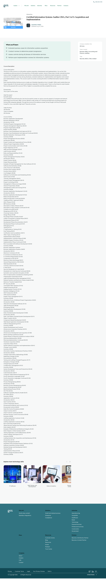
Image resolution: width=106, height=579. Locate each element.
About (20, 556)
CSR (20, 561)
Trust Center (48, 550)
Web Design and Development (32, 487)
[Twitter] (90, 572)
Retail (73, 521)
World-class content (24, 514)
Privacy (10, 572)
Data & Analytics (51, 486)
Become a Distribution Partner (80, 538)
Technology (75, 523)
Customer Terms (19, 572)
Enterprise (48, 516)
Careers (21, 559)
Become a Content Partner (79, 541)
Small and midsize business (52, 514)
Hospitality (75, 516)
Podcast (47, 547)
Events (47, 545)
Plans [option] (20, 536)
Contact (21, 563)
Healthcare (75, 518)
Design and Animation (70, 487)
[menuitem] (32, 515)
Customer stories (50, 538)
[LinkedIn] (93, 572)
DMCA (49, 572)
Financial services (77, 525)
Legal (28, 572)
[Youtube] (96, 572)
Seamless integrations (25, 516)
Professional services (77, 527)
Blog (46, 541)
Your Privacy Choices (39, 572)
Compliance (48, 518)
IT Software (12, 486)
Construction (75, 530)
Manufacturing (76, 514)
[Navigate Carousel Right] (69, 462)
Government (75, 532)
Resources (48, 543)
